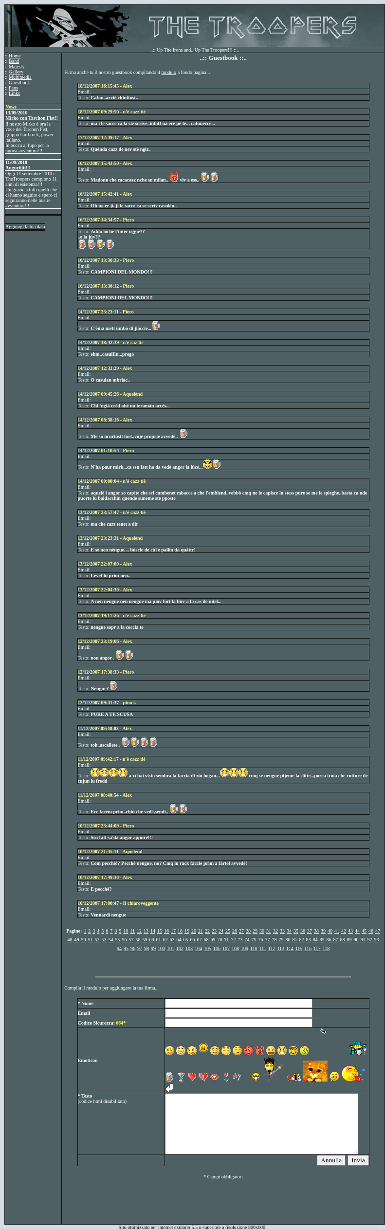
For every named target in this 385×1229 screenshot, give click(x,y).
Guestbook (19, 82)
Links (14, 93)
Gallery (16, 71)
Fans (13, 88)
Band (14, 61)
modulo (169, 72)
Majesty (16, 66)
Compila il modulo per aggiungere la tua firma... (111, 988)
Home (14, 55)
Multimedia (20, 77)
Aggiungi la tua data (25, 226)
